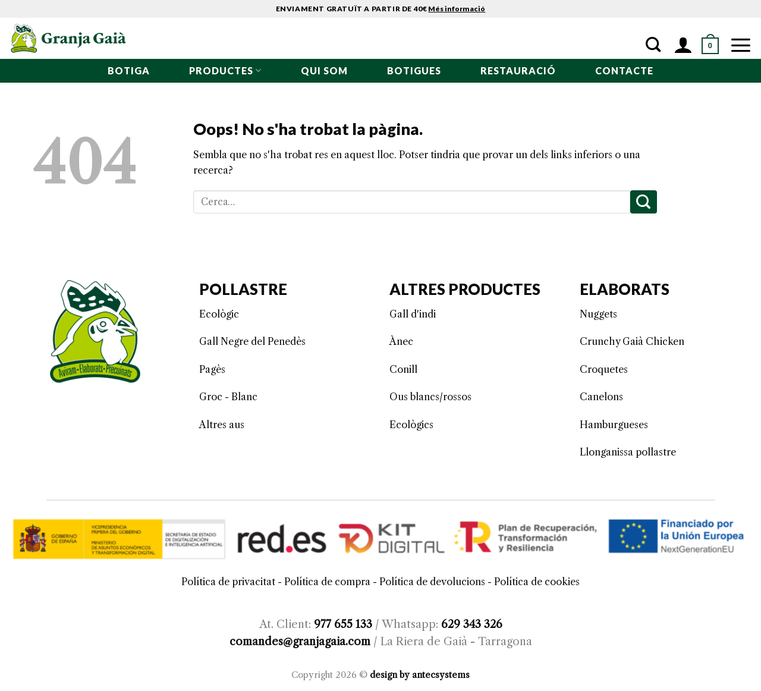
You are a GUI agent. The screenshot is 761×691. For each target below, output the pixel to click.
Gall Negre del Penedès (252, 341)
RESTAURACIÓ (518, 70)
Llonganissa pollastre (628, 452)
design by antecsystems (420, 675)
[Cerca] (653, 45)
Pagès (212, 369)
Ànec (401, 341)
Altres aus (221, 425)
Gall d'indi (412, 314)
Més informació (456, 8)
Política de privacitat (228, 582)
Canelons (601, 397)
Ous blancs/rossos (430, 397)
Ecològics (411, 425)
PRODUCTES (225, 71)
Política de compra (327, 582)
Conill (403, 369)
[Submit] (643, 201)
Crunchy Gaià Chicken (632, 341)
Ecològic (219, 314)
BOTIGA (129, 70)
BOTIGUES (414, 70)
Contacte (624, 70)
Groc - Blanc (228, 397)
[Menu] (740, 44)
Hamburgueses (614, 425)
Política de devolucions (432, 582)
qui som (324, 70)
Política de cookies (537, 582)
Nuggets (598, 314)
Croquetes (604, 369)
